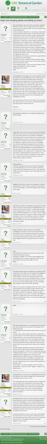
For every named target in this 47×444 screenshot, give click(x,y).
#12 (45, 371)
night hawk (4, 34)
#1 (45, 72)
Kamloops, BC (7, 128)
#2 (45, 109)
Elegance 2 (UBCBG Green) (6, 438)
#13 (45, 395)
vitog (2, 193)
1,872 (9, 198)
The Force (3, 122)
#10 (45, 302)
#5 (45, 180)
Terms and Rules (43, 440)
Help (46, 438)
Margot (3, 85)
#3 (45, 128)
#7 (45, 226)
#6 (45, 202)
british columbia (7, 41)
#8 (45, 248)
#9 (45, 268)
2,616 (9, 91)
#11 (45, 322)
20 (9, 37)
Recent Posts (4, 13)
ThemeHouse (20, 441)
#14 (45, 424)
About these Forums (36, 10)
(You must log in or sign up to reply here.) (38, 427)
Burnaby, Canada (7, 202)
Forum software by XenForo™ (12, 440)
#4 (45, 160)
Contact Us (41, 438)
